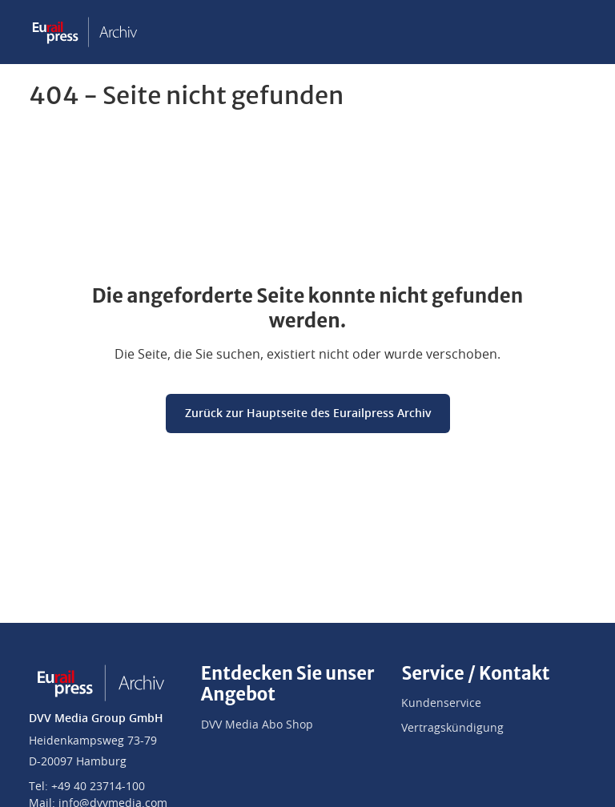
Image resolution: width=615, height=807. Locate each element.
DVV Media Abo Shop (257, 725)
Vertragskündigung (452, 728)
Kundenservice (441, 703)
